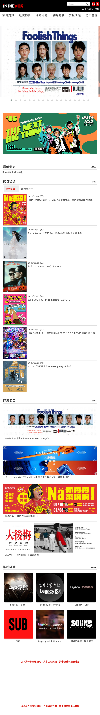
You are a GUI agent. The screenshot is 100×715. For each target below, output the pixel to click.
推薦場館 (42, 15)
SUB (18, 641)
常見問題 (75, 15)
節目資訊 (8, 15)
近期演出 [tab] (11, 188)
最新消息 (58, 15)
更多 (93, 167)
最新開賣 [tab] (27, 188)
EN (93, 3)
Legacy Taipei (18, 604)
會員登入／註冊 (90, 8)
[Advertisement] (50, 684)
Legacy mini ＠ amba (50, 641)
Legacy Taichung (50, 604)
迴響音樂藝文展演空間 (82, 641)
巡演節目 (25, 15)
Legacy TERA (82, 604)
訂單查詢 (92, 15)
